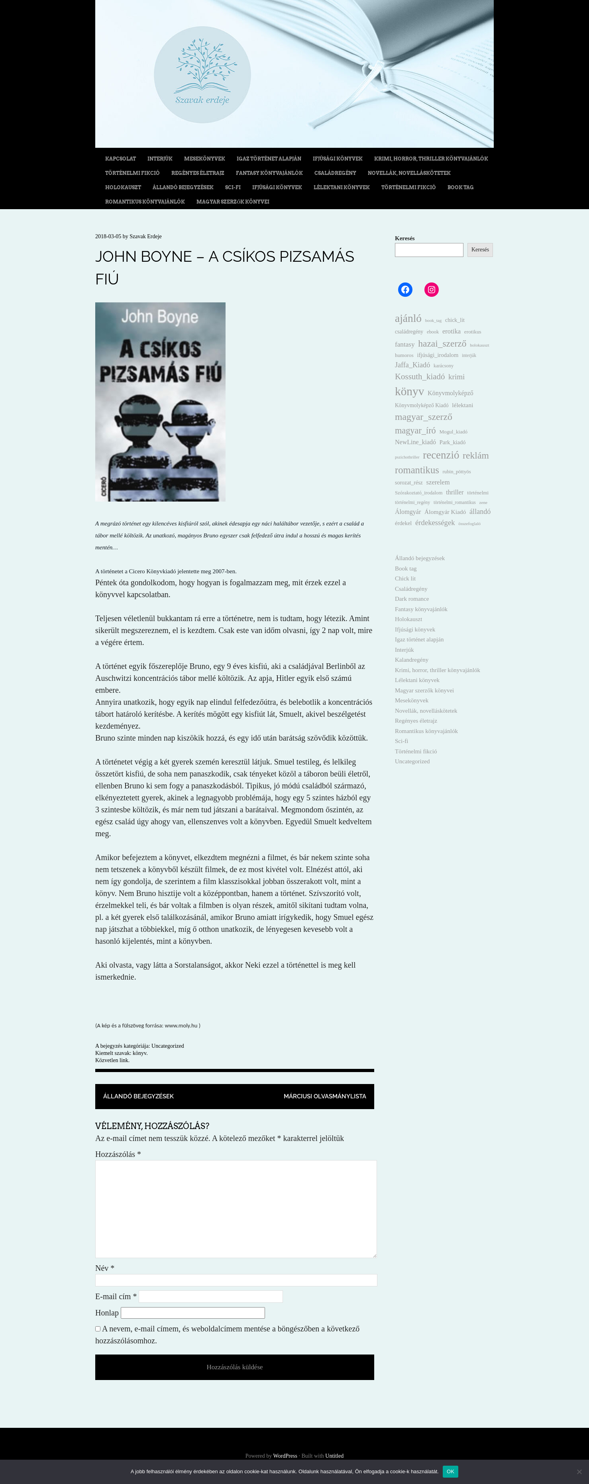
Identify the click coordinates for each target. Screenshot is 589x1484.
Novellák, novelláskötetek (409, 173)
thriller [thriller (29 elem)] (454, 492)
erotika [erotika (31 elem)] (451, 331)
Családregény (335, 173)
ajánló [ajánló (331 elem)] (408, 318)
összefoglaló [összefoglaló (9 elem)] (469, 523)
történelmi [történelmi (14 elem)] (478, 493)
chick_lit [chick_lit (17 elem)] (455, 320)
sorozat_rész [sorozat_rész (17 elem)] (409, 483)
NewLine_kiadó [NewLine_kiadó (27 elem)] (415, 442)
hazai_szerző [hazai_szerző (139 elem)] (442, 343)
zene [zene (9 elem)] (483, 502)
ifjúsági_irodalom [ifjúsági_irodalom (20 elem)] (437, 355)
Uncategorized (167, 1046)
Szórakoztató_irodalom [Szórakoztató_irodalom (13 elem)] (418, 493)
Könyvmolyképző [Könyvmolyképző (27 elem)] (450, 393)
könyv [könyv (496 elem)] (409, 391)
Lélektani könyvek (342, 187)
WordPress (285, 1456)
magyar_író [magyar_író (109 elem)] (415, 430)
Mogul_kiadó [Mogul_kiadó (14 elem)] (453, 432)
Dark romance (412, 599)
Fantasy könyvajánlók (269, 173)
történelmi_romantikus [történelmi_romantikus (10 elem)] (455, 502)
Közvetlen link (111, 1060)
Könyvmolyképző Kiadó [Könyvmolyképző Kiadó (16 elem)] (422, 405)
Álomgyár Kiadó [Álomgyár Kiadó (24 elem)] (445, 511)
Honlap (107, 1312)
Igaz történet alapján (269, 159)
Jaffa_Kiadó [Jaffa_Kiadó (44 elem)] (412, 365)
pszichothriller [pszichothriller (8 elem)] (407, 457)
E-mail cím (116, 1296)
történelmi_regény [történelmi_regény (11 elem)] (412, 502)
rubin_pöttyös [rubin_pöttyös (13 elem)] (457, 471)
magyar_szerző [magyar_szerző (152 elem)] (423, 417)
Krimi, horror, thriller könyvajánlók (431, 159)
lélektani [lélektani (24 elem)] (462, 405)
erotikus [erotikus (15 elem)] (472, 332)
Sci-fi (233, 187)
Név (104, 1268)
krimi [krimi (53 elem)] (456, 376)
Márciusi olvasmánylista (325, 1096)
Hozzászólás (118, 1154)
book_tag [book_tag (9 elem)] (433, 320)
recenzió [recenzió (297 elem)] (441, 455)
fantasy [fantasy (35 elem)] (405, 344)
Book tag (461, 187)
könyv (139, 1053)
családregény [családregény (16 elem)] (409, 332)
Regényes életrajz (197, 173)
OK (450, 1471)
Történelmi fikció (132, 173)
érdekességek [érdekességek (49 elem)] (435, 522)
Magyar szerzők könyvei (232, 202)
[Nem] (579, 1472)
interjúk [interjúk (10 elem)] (469, 355)
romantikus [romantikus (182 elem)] (417, 470)
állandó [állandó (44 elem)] (480, 512)
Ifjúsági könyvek (338, 159)
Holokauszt (123, 187)
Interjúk (160, 159)
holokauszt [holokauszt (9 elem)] (479, 345)
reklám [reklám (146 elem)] (476, 455)
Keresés (405, 238)
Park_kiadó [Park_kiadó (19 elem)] (453, 442)
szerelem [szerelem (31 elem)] (438, 482)
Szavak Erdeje (145, 236)
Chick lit (405, 578)
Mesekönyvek (204, 159)
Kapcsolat (120, 159)
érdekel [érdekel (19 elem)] (403, 523)
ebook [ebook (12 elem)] (433, 332)
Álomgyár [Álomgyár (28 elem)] (408, 511)
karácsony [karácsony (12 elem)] (444, 366)
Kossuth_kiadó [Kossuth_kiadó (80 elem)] (420, 376)
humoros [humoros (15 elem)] (404, 355)
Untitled (334, 1456)
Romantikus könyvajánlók (145, 202)
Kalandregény (411, 660)
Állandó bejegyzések (183, 187)
